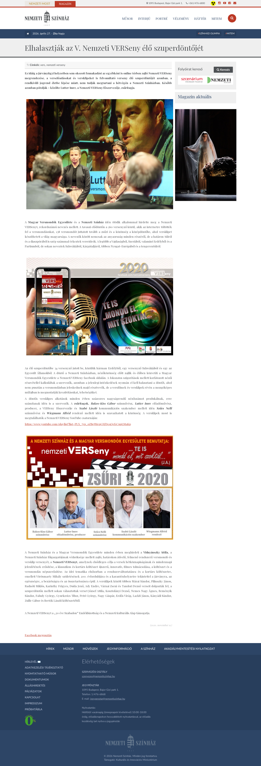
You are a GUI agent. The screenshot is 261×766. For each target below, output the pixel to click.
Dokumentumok (37, 679)
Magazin (65, 4)
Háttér (200, 18)
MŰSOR (127, 18)
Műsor (68, 649)
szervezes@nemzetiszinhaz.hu (98, 676)
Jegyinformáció (119, 649)
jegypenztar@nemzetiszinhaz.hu (107, 699)
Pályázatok (33, 691)
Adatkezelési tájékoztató (44, 667)
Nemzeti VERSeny (55, 65)
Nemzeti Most (39, 3)
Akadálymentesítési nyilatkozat (189, 649)
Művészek (90, 649)
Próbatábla (33, 709)
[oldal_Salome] (205, 155)
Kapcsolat (32, 697)
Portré (162, 18)
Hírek (50, 649)
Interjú (144, 18)
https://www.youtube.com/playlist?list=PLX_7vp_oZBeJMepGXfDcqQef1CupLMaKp (78, 424)
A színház (148, 649)
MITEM (217, 18)
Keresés (223, 69)
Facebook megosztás (38, 635)
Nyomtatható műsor (40, 673)
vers (42, 65)
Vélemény (181, 18)
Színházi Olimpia (209, 33)
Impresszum (33, 703)
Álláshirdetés (35, 685)
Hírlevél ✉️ (33, 662)
